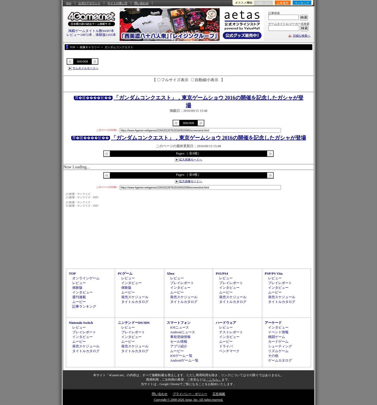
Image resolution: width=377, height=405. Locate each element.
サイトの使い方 (117, 3)
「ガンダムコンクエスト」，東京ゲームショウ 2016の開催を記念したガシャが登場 (208, 138)
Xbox (171, 273)
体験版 (77, 288)
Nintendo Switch (81, 323)
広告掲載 (219, 394)
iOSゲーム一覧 (181, 356)
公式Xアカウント (89, 3)
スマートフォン (179, 323)
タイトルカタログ (134, 302)
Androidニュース (182, 332)
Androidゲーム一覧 (184, 360)
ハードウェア (226, 323)
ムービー (79, 302)
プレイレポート (182, 283)
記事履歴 (283, 2)
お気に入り (263, 2)
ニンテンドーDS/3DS (133, 323)
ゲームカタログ (280, 360)
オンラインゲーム (85, 278)
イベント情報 (278, 332)
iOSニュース (179, 327)
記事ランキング (84, 306)
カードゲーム (278, 341)
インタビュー (82, 292)
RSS (68, 3)
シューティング (280, 346)
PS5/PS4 (222, 273)
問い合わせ (141, 3)
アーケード (273, 323)
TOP (72, 273)
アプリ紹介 (178, 346)
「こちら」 (213, 379)
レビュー (79, 283)
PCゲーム (125, 273)
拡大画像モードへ (190, 159)
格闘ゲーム (276, 337)
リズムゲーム (278, 351)
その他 (273, 356)
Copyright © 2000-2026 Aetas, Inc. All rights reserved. (188, 400)
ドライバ (226, 346)
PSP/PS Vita (273, 273)
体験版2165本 (106, 35)
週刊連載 (79, 297)
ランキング (302, 2)
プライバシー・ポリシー (190, 394)
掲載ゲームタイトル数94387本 (91, 31)
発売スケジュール (134, 297)
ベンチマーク (229, 351)
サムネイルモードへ (85, 68)
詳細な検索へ (301, 35)
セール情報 (178, 341)
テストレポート (231, 332)
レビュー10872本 (79, 35)
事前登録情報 (180, 337)
